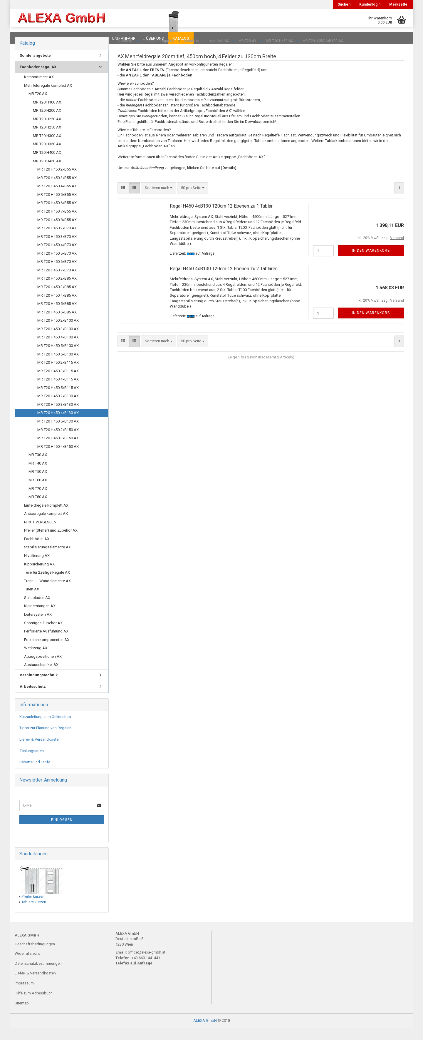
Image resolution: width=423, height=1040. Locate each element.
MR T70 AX (37, 500)
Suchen (344, 4)
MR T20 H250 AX (47, 139)
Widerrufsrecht (27, 965)
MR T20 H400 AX (47, 164)
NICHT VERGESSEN (40, 534)
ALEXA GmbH (205, 1032)
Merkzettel (398, 4)
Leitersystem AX (38, 626)
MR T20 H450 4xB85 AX (57, 307)
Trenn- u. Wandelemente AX (47, 592)
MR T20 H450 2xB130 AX (58, 407)
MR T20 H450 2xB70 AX (57, 240)
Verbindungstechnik (39, 687)
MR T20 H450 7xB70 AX (57, 282)
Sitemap (22, 1015)
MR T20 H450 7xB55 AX (57, 223)
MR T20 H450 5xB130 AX (58, 433)
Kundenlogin (369, 4)
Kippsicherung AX (39, 576)
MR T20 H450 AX (47, 173)
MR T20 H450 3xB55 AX (57, 189)
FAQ (51, 38)
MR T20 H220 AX (47, 130)
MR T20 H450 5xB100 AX (58, 357)
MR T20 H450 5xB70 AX (57, 265)
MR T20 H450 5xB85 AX (57, 315)
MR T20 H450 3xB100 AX (58, 340)
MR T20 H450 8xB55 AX (57, 231)
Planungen (75, 38)
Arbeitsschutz (33, 698)
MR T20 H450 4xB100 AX (58, 349)
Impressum (24, 995)
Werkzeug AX (35, 659)
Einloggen (62, 831)
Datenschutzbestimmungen (38, 975)
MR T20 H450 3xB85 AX (57, 298)
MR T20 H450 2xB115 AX (58, 374)
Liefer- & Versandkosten (40, 751)
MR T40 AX (37, 475)
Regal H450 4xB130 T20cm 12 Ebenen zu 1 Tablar (221, 218)
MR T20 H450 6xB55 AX (57, 214)
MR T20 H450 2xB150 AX (58, 441)
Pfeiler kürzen (32, 908)
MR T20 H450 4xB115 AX (58, 391)
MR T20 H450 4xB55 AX (57, 198)
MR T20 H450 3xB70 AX (57, 248)
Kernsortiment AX (39, 88)
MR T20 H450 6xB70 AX (57, 273)
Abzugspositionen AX (43, 668)
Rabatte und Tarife (34, 774)
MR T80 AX (37, 508)
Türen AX (31, 601)
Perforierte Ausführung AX (46, 643)
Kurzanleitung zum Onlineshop (45, 728)
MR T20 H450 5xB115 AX (58, 399)
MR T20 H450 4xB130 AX (58, 424)
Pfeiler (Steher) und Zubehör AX (51, 542)
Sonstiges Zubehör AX (43, 634)
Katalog (181, 38)
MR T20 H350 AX (47, 155)
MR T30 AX (37, 466)
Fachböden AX (36, 550)
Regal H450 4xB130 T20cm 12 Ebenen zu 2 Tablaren (224, 280)
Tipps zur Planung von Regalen (45, 739)
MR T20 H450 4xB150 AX (58, 458)
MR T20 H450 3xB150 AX (58, 450)
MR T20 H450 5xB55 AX (57, 206)
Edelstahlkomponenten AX (46, 651)
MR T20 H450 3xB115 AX (58, 382)
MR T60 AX (37, 492)
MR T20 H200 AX (47, 122)
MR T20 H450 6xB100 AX (58, 366)
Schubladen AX (37, 609)
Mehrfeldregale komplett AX (48, 97)
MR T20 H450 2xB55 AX (57, 181)
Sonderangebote (35, 67)
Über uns (155, 38)
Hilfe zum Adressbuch (34, 1005)
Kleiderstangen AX (40, 617)
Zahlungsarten (31, 762)
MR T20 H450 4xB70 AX (57, 256)
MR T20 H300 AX (47, 147)
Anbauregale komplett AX (46, 525)
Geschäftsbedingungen (35, 956)
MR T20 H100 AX (47, 114)
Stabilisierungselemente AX (47, 559)
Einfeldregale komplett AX (46, 517)
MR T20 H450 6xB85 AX (57, 324)
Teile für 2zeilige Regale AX (47, 584)
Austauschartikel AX (41, 676)
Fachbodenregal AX (38, 78)
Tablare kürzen (33, 914)
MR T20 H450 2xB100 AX (58, 332)
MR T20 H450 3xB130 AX (58, 416)
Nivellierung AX (37, 567)
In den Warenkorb (371, 262)
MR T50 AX (37, 483)
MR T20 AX (37, 105)
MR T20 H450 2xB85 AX (57, 290)
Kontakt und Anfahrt (116, 38)
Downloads (27, 38)
